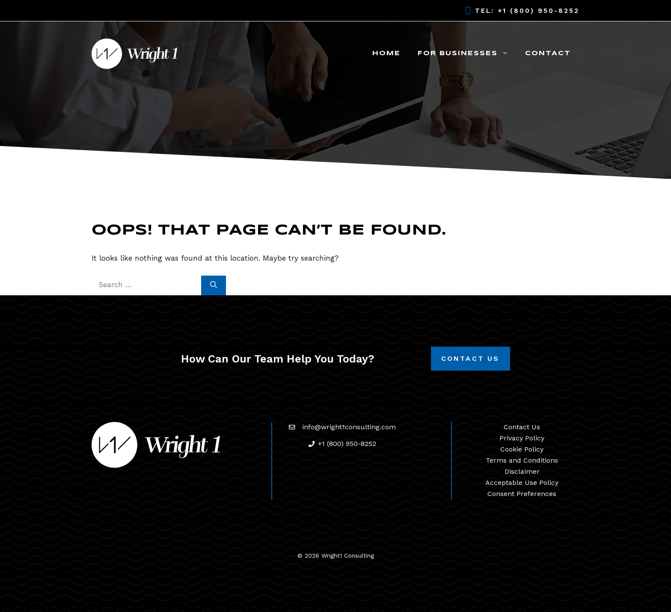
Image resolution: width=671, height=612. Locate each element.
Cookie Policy (521, 449)
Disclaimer (522, 471)
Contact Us (470, 358)
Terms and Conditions (522, 460)
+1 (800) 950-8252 (538, 11)
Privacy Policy (521, 438)
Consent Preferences (521, 494)
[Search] (213, 285)
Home (386, 53)
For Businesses (467, 53)
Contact (548, 53)
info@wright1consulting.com (349, 427)
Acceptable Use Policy (521, 482)
